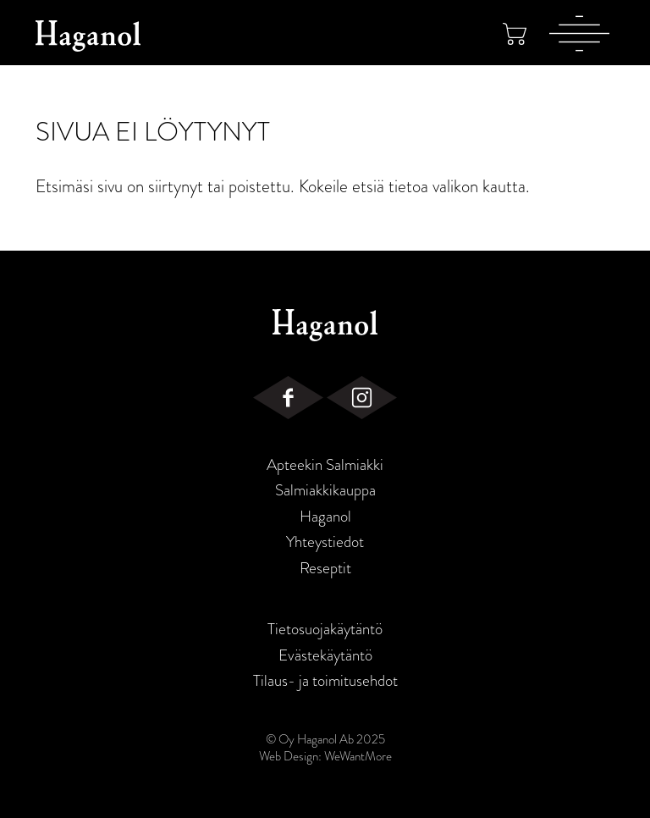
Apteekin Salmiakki (325, 465)
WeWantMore (358, 756)
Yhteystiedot (325, 542)
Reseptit (325, 568)
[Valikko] (579, 33)
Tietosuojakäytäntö (325, 629)
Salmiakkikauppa (325, 490)
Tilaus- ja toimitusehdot (325, 681)
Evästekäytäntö (325, 655)
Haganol (325, 517)
